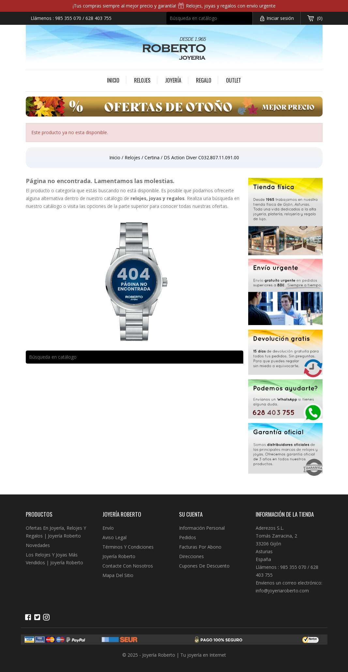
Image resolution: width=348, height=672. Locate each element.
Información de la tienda (285, 514)
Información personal (202, 528)
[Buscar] (209, 18)
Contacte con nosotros (127, 566)
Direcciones (191, 556)
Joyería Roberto (118, 556)
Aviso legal (114, 537)
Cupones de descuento (204, 566)
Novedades (38, 545)
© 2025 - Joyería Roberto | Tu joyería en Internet (174, 655)
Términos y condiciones (128, 547)
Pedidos (187, 537)
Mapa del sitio (117, 575)
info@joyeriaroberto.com (282, 590)
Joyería (173, 80)
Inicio (113, 80)
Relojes (142, 80)
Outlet (233, 80)
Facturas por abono (200, 547)
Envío (108, 528)
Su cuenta (191, 514)
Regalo (203, 80)
